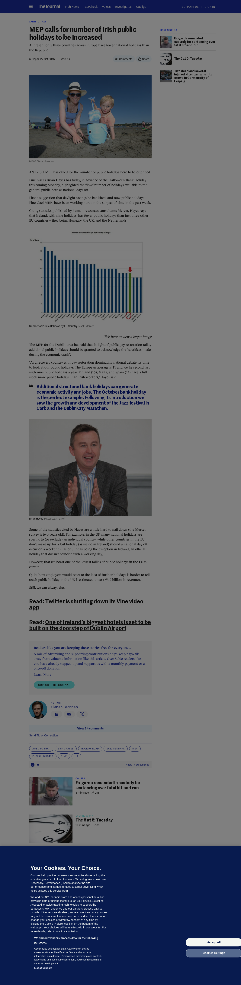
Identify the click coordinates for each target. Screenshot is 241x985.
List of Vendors (43, 968)
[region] (120, 915)
